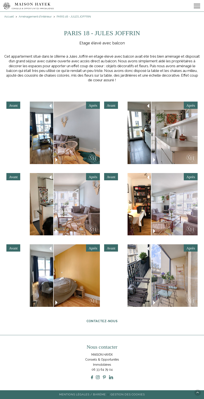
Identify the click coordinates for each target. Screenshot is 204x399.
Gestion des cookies (128, 394)
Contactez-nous (102, 320)
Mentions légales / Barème (82, 394)
